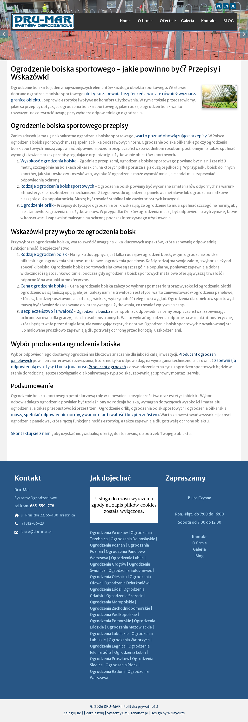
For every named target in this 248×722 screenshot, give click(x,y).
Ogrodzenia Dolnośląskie (133, 539)
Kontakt (208, 20)
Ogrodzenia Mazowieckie (129, 627)
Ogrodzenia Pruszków (109, 658)
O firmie (145, 20)
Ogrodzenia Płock (122, 665)
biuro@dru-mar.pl (33, 531)
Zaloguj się (72, 713)
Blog (199, 556)
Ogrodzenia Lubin (130, 652)
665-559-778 (42, 506)
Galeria (187, 20)
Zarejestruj (95, 713)
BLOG (228, 20)
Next (244, 34)
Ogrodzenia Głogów (108, 564)
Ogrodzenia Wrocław (109, 532)
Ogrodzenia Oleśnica (108, 577)
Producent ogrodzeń (107, 367)
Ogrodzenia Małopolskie (112, 602)
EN (226, 6)
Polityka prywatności (140, 706)
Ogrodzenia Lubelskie (109, 633)
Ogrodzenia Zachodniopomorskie (120, 608)
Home (125, 20)
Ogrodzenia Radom (107, 671)
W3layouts (176, 713)
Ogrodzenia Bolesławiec (130, 570)
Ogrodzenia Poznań (107, 545)
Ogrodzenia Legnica (108, 646)
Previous (4, 34)
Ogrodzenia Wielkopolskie (113, 614)
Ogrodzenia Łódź (105, 589)
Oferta (166, 20)
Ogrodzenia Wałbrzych (129, 640)
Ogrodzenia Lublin (127, 558)
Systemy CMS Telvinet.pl (127, 713)
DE (233, 6)
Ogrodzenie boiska (93, 311)
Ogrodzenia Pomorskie (110, 621)
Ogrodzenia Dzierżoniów (126, 583)
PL (219, 6)
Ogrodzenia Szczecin (124, 596)
